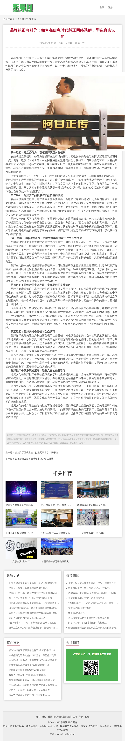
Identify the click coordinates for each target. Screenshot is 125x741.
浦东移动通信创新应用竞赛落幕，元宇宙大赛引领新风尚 (34, 603)
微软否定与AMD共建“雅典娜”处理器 (27, 675)
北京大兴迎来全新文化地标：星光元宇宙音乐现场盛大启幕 (21, 505)
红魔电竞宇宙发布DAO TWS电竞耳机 (27, 670)
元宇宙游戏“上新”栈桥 (93, 533)
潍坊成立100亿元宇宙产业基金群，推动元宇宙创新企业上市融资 (34, 628)
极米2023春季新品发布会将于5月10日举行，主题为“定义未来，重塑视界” (34, 650)
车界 (81, 717)
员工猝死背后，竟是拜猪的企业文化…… (29, 695)
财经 (44, 717)
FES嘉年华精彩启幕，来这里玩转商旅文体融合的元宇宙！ (34, 608)
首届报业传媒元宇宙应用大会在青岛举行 (57, 561)
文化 (87, 717)
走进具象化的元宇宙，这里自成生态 (21, 533)
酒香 (68, 717)
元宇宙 (32, 19)
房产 (56, 717)
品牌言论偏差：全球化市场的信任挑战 (28, 588)
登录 (102, 7)
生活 (75, 717)
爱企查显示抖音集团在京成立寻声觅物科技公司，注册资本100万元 (93, 628)
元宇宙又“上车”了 (21, 561)
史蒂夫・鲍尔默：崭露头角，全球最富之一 (30, 690)
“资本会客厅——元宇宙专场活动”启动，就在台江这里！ (57, 533)
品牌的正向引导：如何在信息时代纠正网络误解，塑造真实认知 (34, 593)
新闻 (38, 717)
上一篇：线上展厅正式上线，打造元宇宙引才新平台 (32, 452)
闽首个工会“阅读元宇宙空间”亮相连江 (87, 622)
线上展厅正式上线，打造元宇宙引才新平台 (57, 505)
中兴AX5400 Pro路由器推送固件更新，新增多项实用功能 (34, 685)
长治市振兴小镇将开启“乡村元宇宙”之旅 (29, 665)
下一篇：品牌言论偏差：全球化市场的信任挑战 (29, 459)
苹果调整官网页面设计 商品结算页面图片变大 (32, 680)
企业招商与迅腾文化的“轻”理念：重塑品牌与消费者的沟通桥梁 (34, 655)
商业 (24, 19)
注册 (110, 7)
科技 (50, 717)
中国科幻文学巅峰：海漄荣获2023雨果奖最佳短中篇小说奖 (34, 660)
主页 (17, 19)
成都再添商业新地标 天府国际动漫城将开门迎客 (93, 505)
